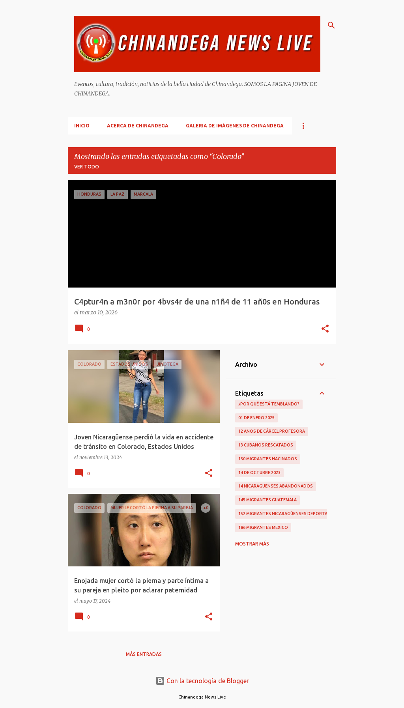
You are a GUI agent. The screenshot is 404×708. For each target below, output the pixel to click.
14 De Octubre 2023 (259, 472)
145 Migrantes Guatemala (267, 499)
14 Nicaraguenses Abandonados (275, 486)
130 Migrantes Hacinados (267, 458)
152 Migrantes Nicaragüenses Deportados (287, 513)
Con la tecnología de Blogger (202, 680)
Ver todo (86, 166)
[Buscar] (331, 25)
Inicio (82, 125)
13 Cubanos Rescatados (265, 445)
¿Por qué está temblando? (268, 404)
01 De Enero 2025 (256, 417)
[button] (325, 329)
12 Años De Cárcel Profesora (271, 431)
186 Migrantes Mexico (263, 527)
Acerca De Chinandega (137, 125)
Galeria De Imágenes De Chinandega (235, 125)
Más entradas (144, 654)
